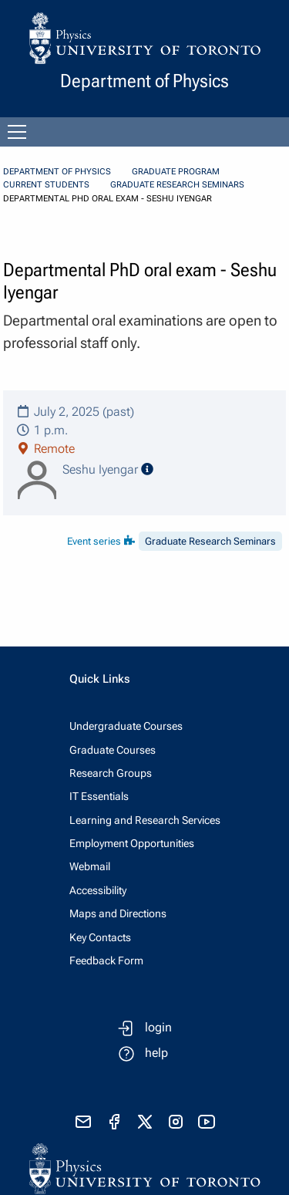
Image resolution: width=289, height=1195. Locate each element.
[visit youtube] (206, 1121)
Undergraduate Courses (126, 726)
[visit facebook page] (114, 1121)
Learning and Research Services (144, 820)
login (158, 1027)
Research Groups (110, 773)
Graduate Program (176, 172)
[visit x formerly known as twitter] (145, 1121)
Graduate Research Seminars (177, 185)
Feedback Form (106, 960)
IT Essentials (99, 796)
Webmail (89, 866)
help (156, 1052)
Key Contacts (100, 937)
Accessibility (97, 890)
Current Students (46, 185)
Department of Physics (57, 172)
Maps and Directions (117, 913)
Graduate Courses (112, 750)
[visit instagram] (175, 1121)
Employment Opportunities (131, 843)
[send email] (83, 1121)
